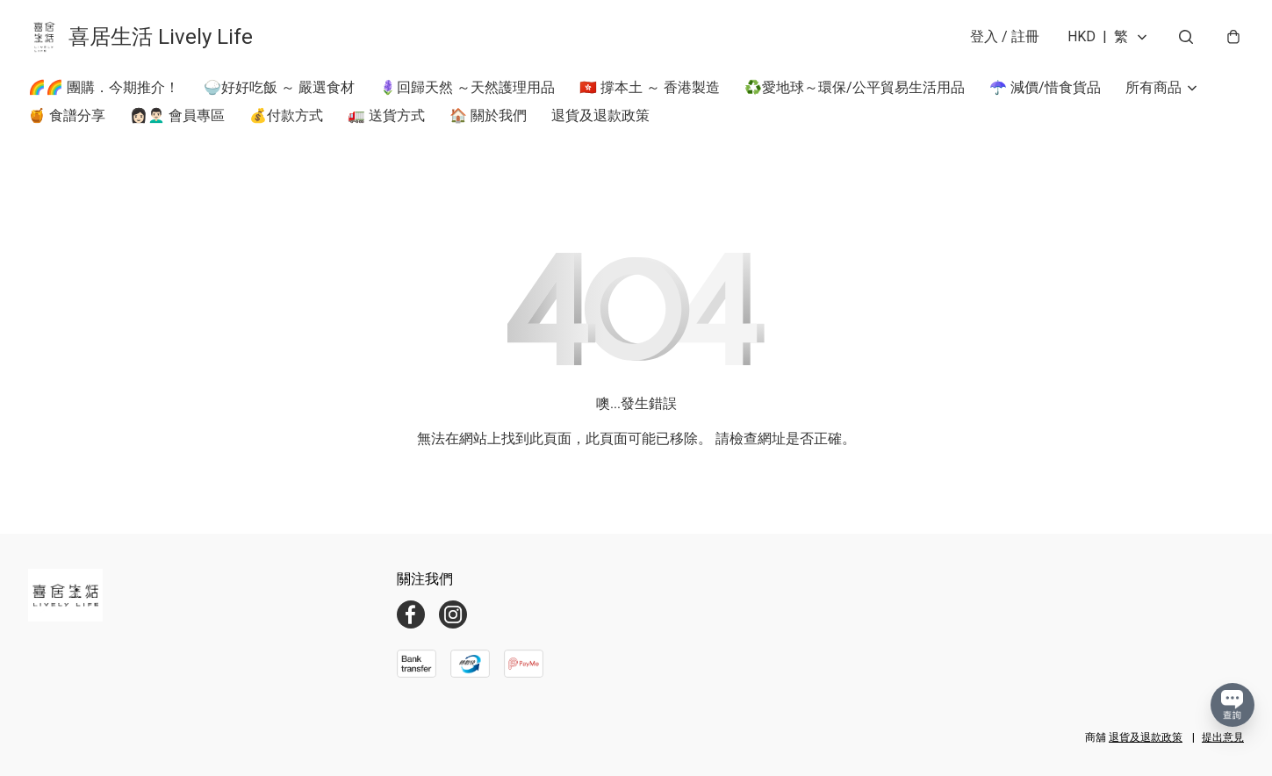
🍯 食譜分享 (66, 115)
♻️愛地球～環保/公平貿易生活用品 (854, 87)
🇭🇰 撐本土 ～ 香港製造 (649, 87)
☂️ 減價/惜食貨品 (1045, 87)
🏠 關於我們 (488, 115)
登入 (1004, 36)
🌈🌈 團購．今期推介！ (103, 87)
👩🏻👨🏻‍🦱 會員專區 (177, 115)
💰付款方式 (286, 115)
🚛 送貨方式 (386, 115)
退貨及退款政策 (600, 115)
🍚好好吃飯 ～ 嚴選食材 (279, 87)
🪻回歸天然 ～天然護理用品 (467, 87)
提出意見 (1223, 737)
